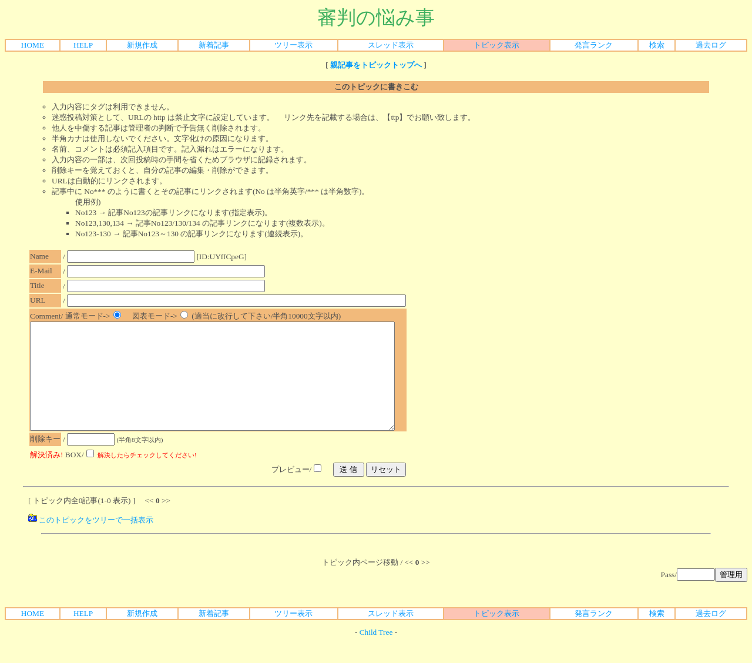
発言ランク (594, 45)
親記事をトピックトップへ (376, 65)
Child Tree (376, 653)
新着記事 (214, 45)
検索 (656, 45)
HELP (83, 45)
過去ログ (711, 45)
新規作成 (142, 45)
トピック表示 (496, 45)
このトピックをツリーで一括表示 (90, 541)
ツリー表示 (293, 45)
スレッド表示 (391, 45)
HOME (32, 45)
